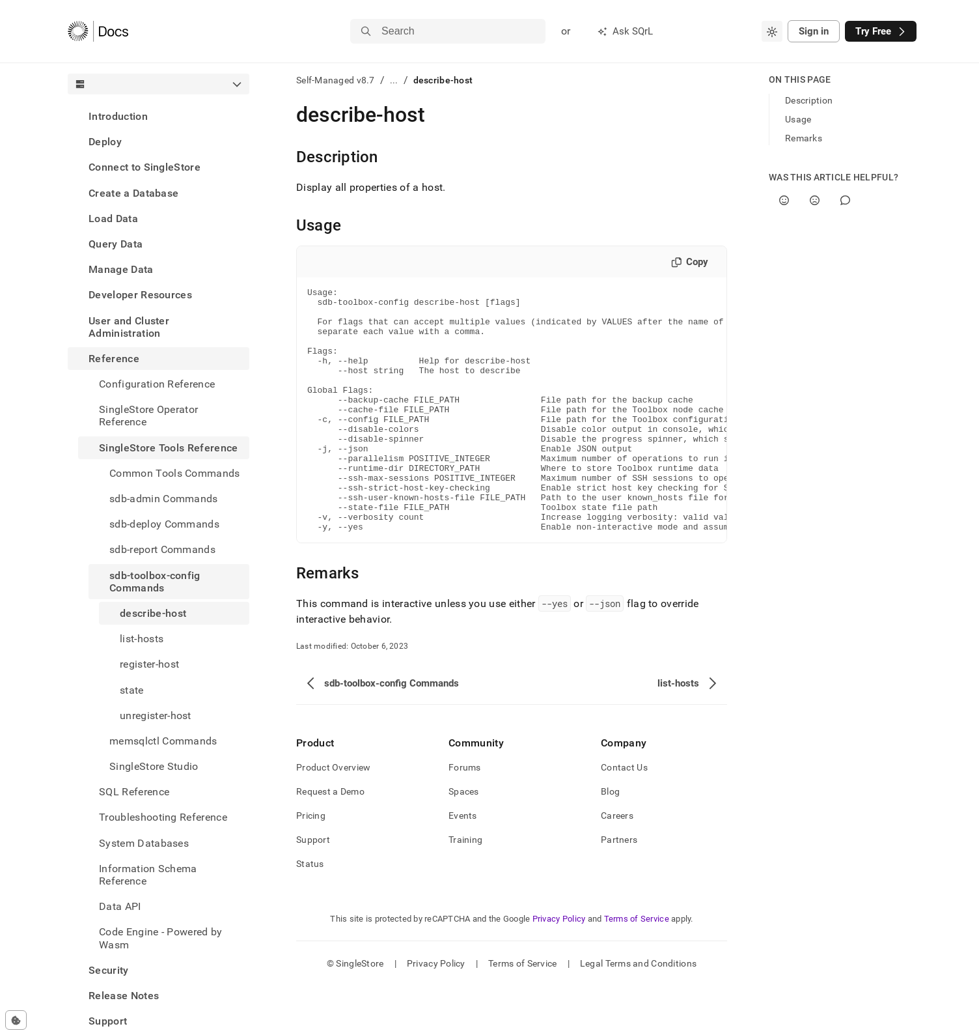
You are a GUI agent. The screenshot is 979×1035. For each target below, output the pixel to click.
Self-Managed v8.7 (335, 80)
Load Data (113, 218)
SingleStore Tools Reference (168, 448)
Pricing (310, 864)
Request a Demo (330, 840)
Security (109, 970)
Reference (114, 358)
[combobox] (772, 31)
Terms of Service (636, 967)
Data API (120, 906)
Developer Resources (140, 295)
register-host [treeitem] (149, 664)
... (394, 80)
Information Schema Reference (148, 874)
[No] (814, 200)
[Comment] (845, 200)
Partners (619, 888)
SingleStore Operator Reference (148, 415)
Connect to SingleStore (144, 167)
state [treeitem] (132, 690)
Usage (798, 119)
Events (462, 864)
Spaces (463, 840)
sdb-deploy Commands (164, 524)
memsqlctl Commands (163, 741)
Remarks (803, 138)
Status (310, 912)
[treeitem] (158, 116)
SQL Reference (134, 792)
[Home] (98, 31)
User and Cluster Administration (129, 327)
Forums (464, 816)
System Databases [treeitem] (144, 843)
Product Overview (333, 816)
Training (465, 888)
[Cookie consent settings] (16, 1020)
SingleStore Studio (154, 766)
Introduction (118, 116)
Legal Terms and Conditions (638, 1012)
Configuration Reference (157, 384)
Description (809, 100)
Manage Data (121, 269)
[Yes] (784, 200)
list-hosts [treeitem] (141, 638)
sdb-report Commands (162, 549)
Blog (610, 840)
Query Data (116, 244)
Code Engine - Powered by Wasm (161, 938)
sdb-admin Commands (163, 498)
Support (108, 1021)
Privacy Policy (559, 967)
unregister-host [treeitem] (155, 715)
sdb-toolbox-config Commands (154, 581)
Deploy (105, 141)
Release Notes (124, 995)
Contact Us (624, 816)
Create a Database (133, 193)
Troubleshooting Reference (163, 817)
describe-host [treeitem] (153, 613)
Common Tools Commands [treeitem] (174, 473)
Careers (617, 864)
